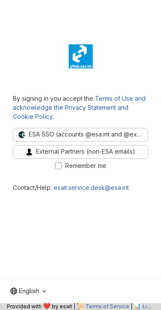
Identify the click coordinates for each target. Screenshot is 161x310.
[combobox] (28, 291)
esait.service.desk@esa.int (91, 187)
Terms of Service (107, 306)
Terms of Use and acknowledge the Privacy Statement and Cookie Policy (79, 107)
